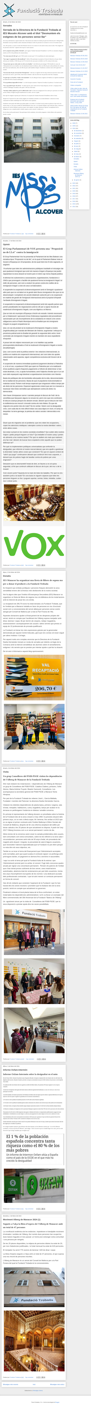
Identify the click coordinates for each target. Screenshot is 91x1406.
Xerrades (7, 25)
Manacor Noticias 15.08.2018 (79, 62)
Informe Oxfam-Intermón (15, 1070)
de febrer (77, 156)
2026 (74, 123)
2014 (74, 206)
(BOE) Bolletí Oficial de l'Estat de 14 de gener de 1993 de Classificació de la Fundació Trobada (79, 108)
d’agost (76, 141)
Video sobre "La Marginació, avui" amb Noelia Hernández (78, 95)
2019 (74, 193)
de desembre (78, 130)
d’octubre (77, 136)
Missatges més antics (57, 1384)
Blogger (57, 1402)
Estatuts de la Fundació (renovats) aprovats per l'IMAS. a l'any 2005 (77, 101)
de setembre (78, 138)
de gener (77, 180)
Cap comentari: (29, 233)
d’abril (76, 151)
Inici (34, 1384)
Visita (6, 772)
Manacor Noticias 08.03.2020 (79, 59)
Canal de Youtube (75, 79)
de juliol (76, 143)
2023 (74, 183)
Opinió (6, 244)
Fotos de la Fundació (76, 82)
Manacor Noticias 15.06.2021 (79, 113)
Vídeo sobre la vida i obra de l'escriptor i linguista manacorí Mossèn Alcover (79, 90)
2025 (74, 126)
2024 (74, 128)
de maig (76, 149)
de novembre (78, 133)
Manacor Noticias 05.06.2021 (79, 55)
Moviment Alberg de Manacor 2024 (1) (21, 1219)
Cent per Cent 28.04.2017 (78, 65)
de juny (76, 146)
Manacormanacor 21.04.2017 (79, 68)
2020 (74, 191)
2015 (74, 204)
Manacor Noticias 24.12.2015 (79, 71)
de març (76, 154)
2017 (74, 199)
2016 (74, 201)
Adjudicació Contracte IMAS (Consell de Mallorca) (78, 75)
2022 (74, 185)
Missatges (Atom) (38, 1390)
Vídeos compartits (75, 85)
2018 (74, 196)
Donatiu (7, 576)
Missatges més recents (10, 1384)
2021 (74, 188)
